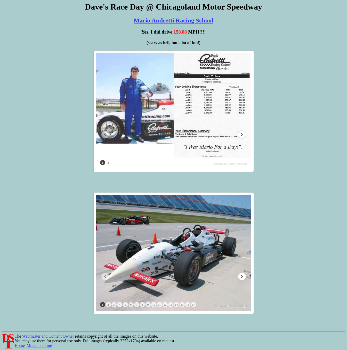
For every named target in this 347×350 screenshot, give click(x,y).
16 (187, 304)
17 (193, 304)
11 (159, 304)
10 (153, 304)
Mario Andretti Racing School (173, 20)
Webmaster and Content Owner (48, 336)
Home (20, 345)
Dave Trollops (237, 164)
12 (165, 304)
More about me (39, 345)
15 (182, 304)
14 (176, 304)
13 (170, 304)
